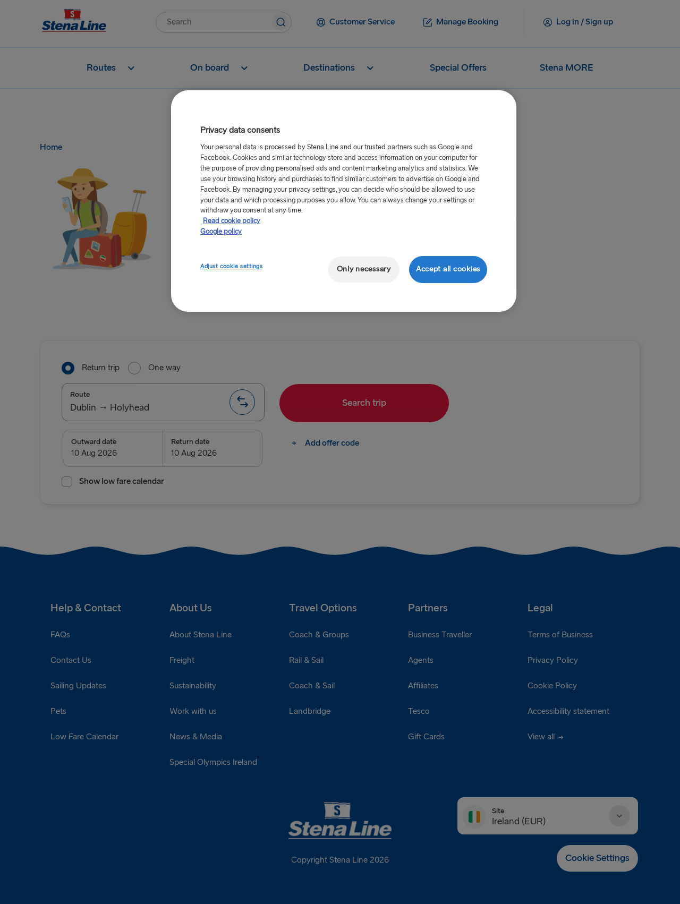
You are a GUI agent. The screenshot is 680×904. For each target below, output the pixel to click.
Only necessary (364, 269)
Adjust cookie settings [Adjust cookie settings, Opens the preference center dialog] (231, 266)
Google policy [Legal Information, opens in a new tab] (221, 231)
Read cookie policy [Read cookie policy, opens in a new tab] (231, 221)
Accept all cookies (448, 269)
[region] (343, 201)
